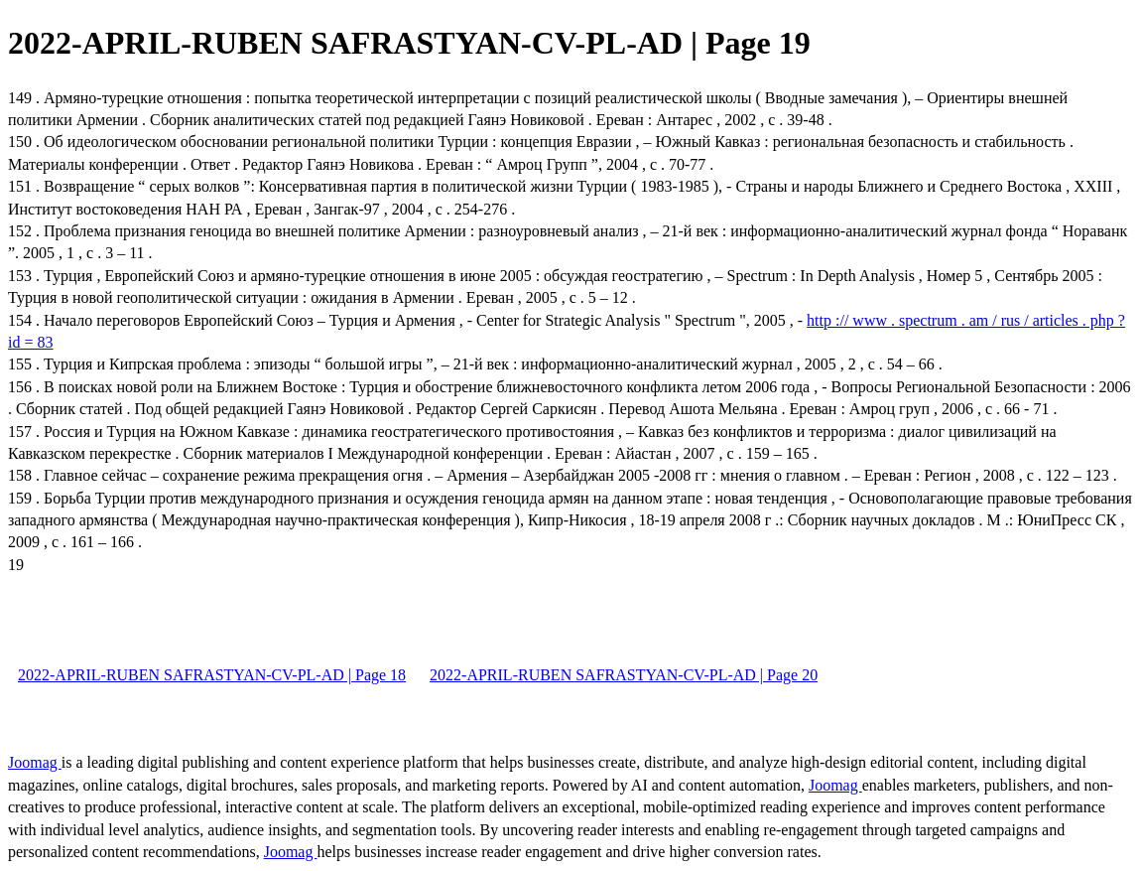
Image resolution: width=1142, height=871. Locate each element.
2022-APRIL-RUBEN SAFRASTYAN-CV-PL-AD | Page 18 (212, 674)
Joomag (35, 762)
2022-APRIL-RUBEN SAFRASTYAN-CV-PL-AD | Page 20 (624, 674)
